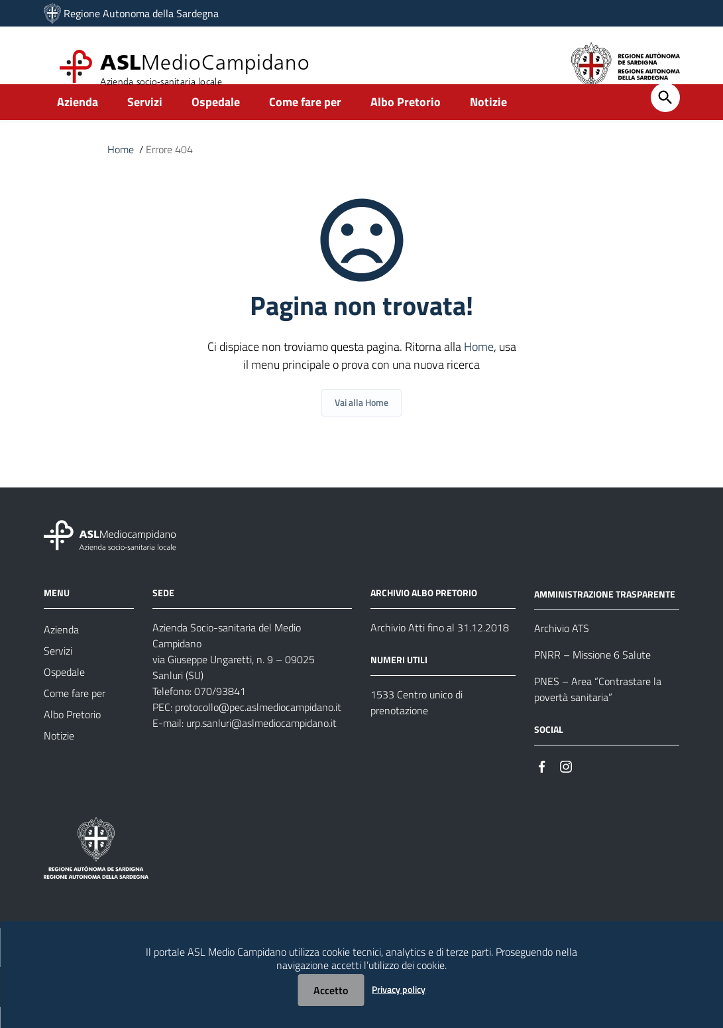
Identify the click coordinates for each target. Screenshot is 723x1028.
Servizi (144, 124)
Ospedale (216, 124)
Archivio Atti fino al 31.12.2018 (439, 649)
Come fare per (305, 124)
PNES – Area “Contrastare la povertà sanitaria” (597, 711)
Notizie (488, 124)
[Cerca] (665, 119)
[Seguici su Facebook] (542, 787)
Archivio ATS (561, 650)
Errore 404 (169, 171)
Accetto (330, 990)
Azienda (77, 124)
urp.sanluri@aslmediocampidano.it (261, 744)
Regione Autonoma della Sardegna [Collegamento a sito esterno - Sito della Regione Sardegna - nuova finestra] (141, 13)
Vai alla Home (361, 424)
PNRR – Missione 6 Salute (592, 676)
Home (120, 171)
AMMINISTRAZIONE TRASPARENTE (604, 615)
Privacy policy (398, 989)
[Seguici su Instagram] (566, 787)
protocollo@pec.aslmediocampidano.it (258, 728)
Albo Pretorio (405, 124)
